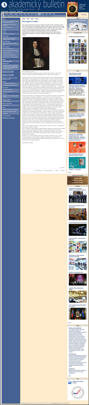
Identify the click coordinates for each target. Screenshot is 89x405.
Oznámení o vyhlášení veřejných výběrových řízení (9, 78)
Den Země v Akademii (7, 89)
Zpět (57, 170)
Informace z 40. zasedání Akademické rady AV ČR (8, 75)
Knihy (3, 107)
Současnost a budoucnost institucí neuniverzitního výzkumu (77, 189)
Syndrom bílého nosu (7, 52)
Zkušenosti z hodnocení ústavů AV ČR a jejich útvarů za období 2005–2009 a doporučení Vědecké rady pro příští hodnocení (10, 67)
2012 (39, 14)
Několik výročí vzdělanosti (8, 33)
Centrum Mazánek (6, 115)
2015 (50, 14)
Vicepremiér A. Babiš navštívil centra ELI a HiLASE (76, 256)
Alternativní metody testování (9, 54)
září (38, 15)
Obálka (4, 19)
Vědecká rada (5, 63)
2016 (54, 14)
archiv (20, 14)
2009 (28, 14)
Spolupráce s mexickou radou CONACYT (9, 25)
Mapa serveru (13, 11)
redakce (11, 14)
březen (14, 15)
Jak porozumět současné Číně (9, 111)
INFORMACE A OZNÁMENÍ (8, 118)
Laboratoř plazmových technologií (10, 50)
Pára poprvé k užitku (7, 61)
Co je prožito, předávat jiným (9, 83)
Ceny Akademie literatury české (10, 85)
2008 (25, 14)
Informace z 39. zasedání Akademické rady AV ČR (8, 72)
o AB (6, 14)
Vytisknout (39, 170)
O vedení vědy (72, 354)
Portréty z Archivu (6, 99)
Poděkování (72, 368)
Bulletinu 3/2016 (77, 340)
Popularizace (5, 87)
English (84, 14)
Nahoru (63, 170)
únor (10, 15)
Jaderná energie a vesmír (8, 91)
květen (23, 15)
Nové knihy (5, 113)
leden (6, 15)
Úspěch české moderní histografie (10, 109)
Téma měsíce (5, 36)
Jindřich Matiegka (7, 101)
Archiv (69, 172)
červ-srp (33, 15)
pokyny (16, 14)
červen (28, 15)
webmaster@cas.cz (65, 403)
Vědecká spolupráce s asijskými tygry (10, 44)
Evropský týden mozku (8, 27)
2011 (35, 14)
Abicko (23, 18)
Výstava (4, 29)
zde (84, 95)
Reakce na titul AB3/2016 (75, 328)
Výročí (3, 59)
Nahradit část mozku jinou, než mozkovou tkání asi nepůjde (9, 39)
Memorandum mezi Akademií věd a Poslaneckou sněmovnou (10, 22)
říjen (41, 15)
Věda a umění (6, 105)
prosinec (51, 15)
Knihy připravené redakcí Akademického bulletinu (75, 74)
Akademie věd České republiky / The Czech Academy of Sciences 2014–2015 (77, 87)
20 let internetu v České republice (10, 57)
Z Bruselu (4, 93)
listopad (45, 15)
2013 (43, 14)
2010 (32, 14)
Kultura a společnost (7, 103)
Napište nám (20, 11)
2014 (46, 14)
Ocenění (4, 81)
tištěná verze (78, 88)
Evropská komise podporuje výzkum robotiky (11, 96)
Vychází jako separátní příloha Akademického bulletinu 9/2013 (77, 114)
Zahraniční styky (6, 41)
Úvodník (4, 32)
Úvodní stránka (4, 11)
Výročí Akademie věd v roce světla (77, 222)
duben (19, 15)
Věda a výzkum (5, 46)
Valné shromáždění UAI (8, 48)
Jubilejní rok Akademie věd (76, 272)
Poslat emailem (48, 170)
